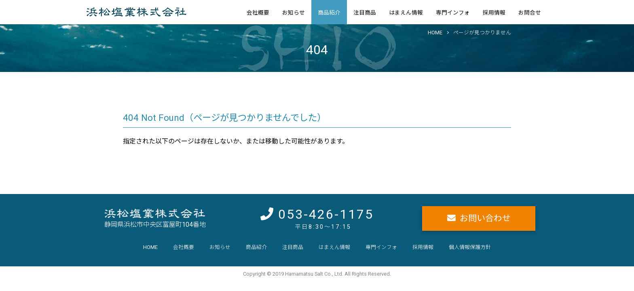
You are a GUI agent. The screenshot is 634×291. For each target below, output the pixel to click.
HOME (435, 33)
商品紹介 (329, 12)
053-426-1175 (326, 214)
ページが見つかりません (482, 33)
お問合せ (529, 12)
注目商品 (364, 12)
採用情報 (494, 12)
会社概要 (258, 12)
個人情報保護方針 (470, 247)
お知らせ (293, 12)
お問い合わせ (485, 218)
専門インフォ (453, 12)
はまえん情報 (406, 12)
